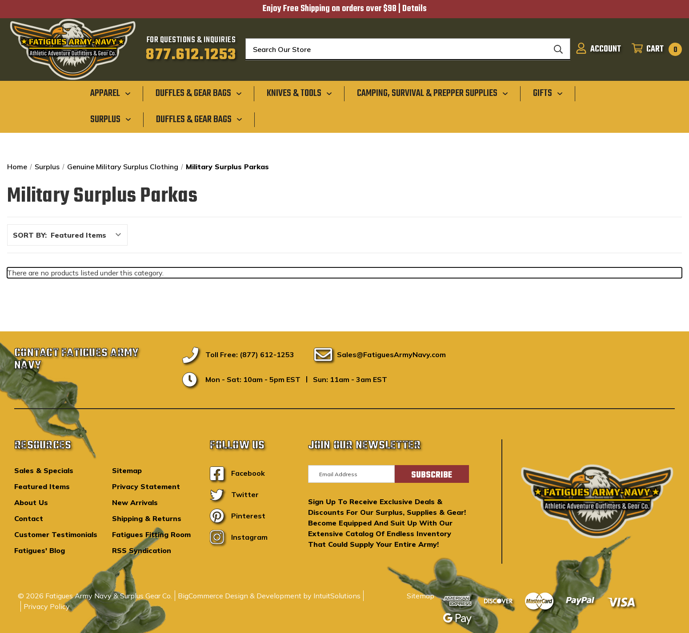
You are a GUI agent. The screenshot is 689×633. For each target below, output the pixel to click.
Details (414, 9)
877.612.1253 (191, 55)
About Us (31, 502)
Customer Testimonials (55, 534)
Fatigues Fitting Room (151, 534)
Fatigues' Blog (39, 550)
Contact (28, 518)
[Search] (558, 49)
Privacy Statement (146, 486)
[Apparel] (110, 93)
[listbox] (88, 235)
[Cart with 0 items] (654, 49)
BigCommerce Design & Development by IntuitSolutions (269, 595)
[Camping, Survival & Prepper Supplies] (432, 93)
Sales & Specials (43, 470)
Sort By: (30, 235)
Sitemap (127, 470)
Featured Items (42, 486)
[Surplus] (111, 119)
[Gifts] (548, 93)
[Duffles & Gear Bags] (198, 93)
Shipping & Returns (146, 518)
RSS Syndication (141, 550)
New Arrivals (135, 502)
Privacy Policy (47, 606)
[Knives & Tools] (299, 93)
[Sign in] (598, 49)
